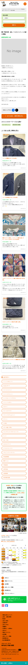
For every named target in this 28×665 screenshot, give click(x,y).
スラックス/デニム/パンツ (9, 415)
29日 (19, 9)
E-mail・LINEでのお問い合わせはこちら (10, 654)
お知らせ (7, 577)
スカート (5, 406)
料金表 (3, 618)
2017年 (13, 9)
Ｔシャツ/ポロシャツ (8, 381)
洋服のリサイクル (8, 581)
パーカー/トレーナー (8, 448)
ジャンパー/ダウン (8, 402)
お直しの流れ (5, 620)
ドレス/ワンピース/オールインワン (11, 431)
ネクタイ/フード (7, 444)
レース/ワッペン (6, 124)
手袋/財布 (6, 465)
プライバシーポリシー (9, 593)
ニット (5, 435)
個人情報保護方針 (6, 640)
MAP (20, 649)
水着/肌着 (6, 473)
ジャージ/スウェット (8, 394)
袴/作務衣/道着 (7, 477)
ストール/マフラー (8, 410)
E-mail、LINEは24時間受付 (9, 541)
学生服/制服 (6, 456)
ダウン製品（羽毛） (8, 427)
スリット (5, 419)
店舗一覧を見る (23, 533)
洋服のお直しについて (7, 614)
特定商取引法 (7, 590)
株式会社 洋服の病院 (14, 4)
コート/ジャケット (8, 389)
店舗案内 (4, 626)
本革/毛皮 (6, 469)
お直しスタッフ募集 (9, 587)
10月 (17, 9)
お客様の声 (9, 9)
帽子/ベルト (6, 460)
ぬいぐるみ (6, 440)
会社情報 (7, 584)
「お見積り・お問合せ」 (8, 504)
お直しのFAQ (5, 624)
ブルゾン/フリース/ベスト (9, 452)
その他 (5, 423)
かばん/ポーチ (7, 385)
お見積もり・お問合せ (7, 628)
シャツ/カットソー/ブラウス (10, 398)
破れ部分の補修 (16, 124)
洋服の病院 (4, 9)
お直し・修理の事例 (6, 616)
